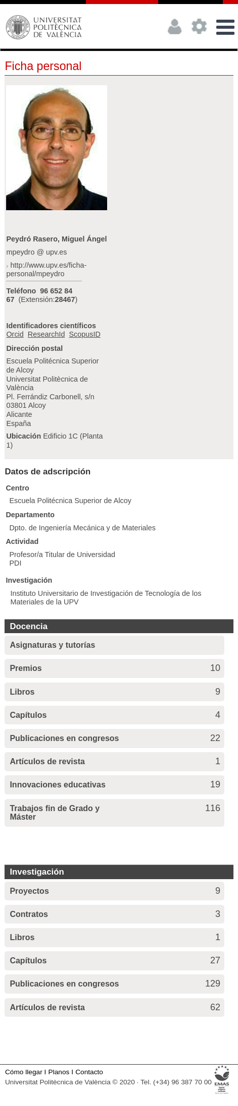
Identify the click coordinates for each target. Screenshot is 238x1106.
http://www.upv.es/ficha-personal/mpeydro (46, 269)
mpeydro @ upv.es (36, 252)
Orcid (14, 334)
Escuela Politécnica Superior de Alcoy (70, 501)
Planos (59, 1072)
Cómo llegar (23, 1072)
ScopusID (84, 334)
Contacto (89, 1072)
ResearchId (46, 334)
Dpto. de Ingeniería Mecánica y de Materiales (82, 528)
